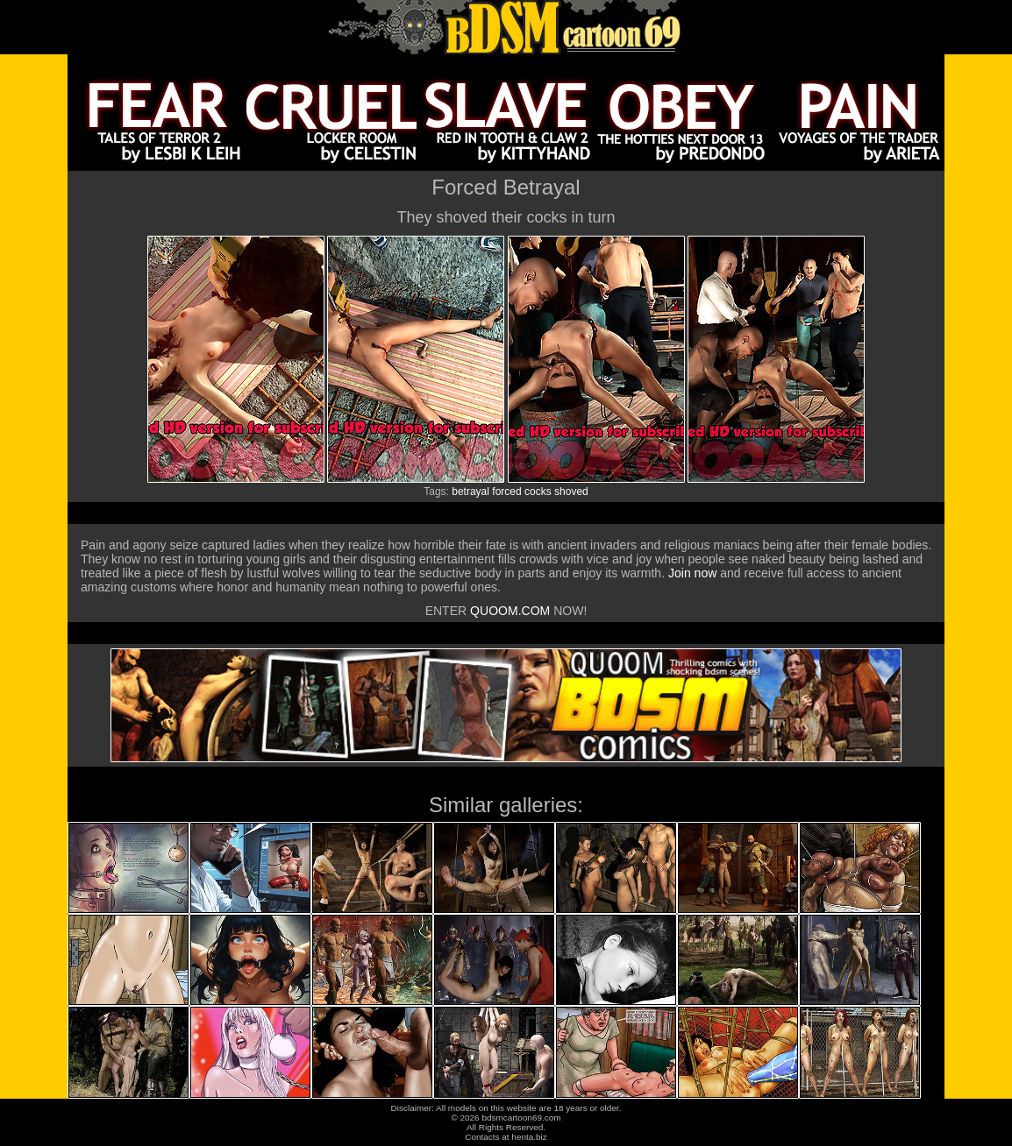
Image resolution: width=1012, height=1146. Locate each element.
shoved (571, 491)
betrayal (470, 491)
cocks (538, 491)
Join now (694, 573)
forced (506, 491)
